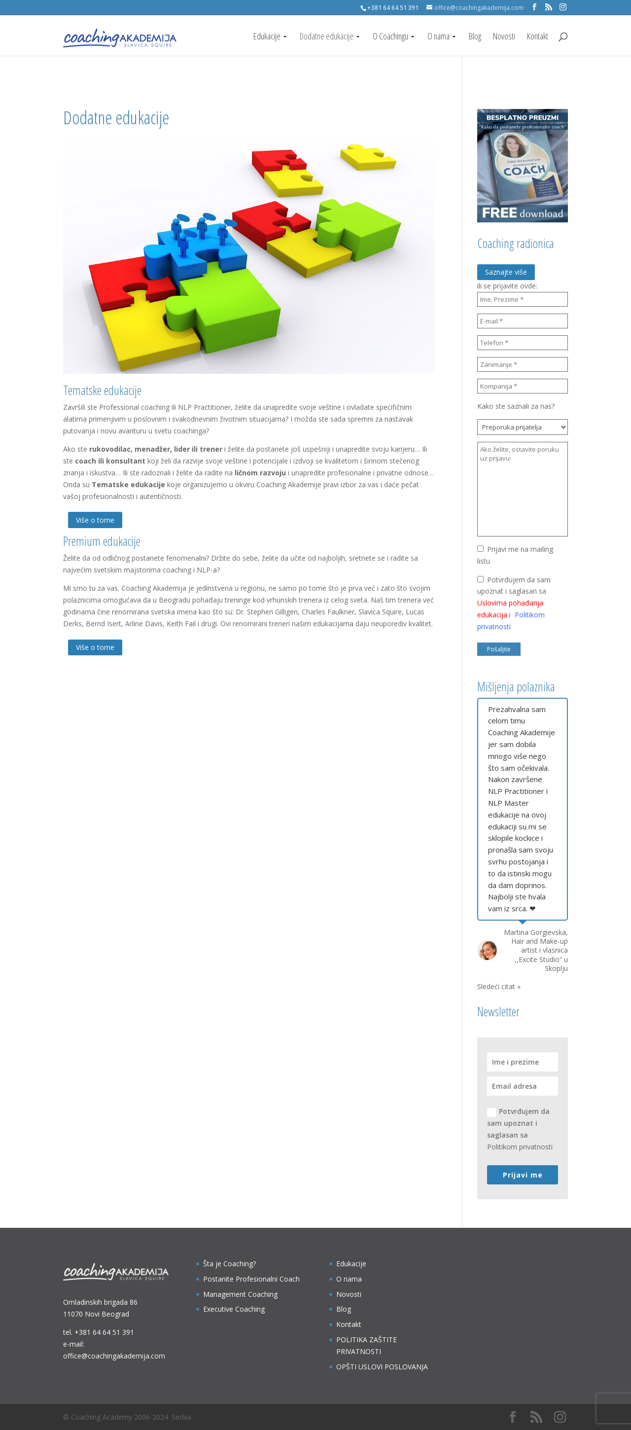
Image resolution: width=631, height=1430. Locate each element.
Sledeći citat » (499, 986)
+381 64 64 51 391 (104, 1332)
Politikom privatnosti (520, 1146)
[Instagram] (563, 7)
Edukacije (266, 37)
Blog (475, 37)
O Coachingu (390, 37)
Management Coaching (240, 1294)
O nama (438, 37)
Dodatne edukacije (326, 37)
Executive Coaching (234, 1309)
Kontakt (537, 37)
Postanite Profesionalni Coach (251, 1279)
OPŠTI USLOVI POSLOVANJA (382, 1366)
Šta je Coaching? (229, 1263)
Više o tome (95, 520)
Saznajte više (506, 272)
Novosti (504, 37)
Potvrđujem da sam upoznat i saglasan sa (520, 1129)
